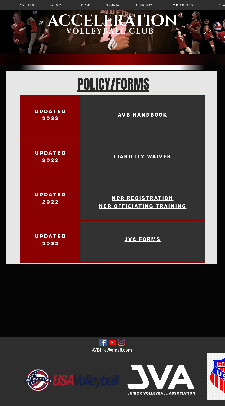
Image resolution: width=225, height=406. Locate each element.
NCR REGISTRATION (142, 198)
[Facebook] (103, 342)
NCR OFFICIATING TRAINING (143, 206)
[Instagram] (121, 342)
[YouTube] (112, 342)
